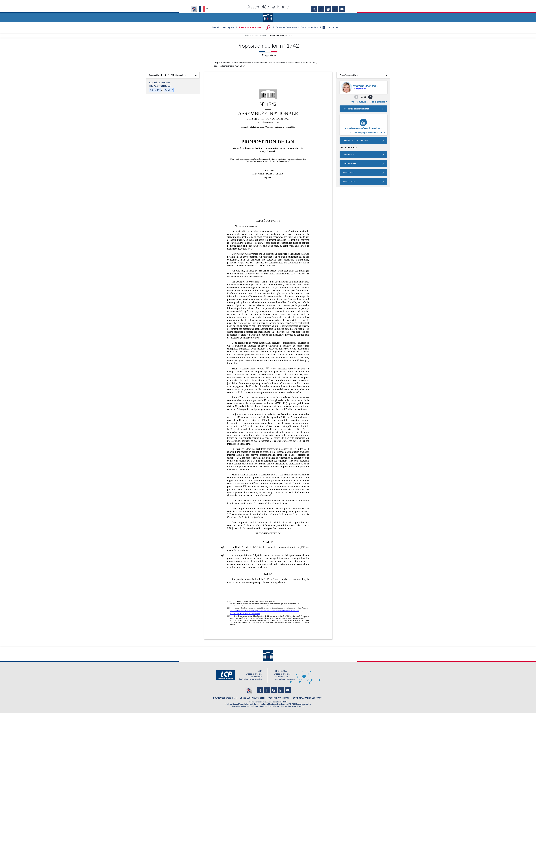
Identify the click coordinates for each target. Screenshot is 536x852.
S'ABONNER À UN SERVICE (278, 698)
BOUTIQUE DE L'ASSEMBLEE (224, 698)
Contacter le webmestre (278, 704)
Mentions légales (231, 704)
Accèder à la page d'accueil (268, 16)
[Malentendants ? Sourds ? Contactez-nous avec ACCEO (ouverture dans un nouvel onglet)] (248, 690)
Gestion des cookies (303, 704)
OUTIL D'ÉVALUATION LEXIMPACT (307, 698)
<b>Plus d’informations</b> (363, 75)
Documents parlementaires (255, 36)
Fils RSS (292, 704)
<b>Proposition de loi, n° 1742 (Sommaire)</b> (173, 75)
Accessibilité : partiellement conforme (253, 704)
